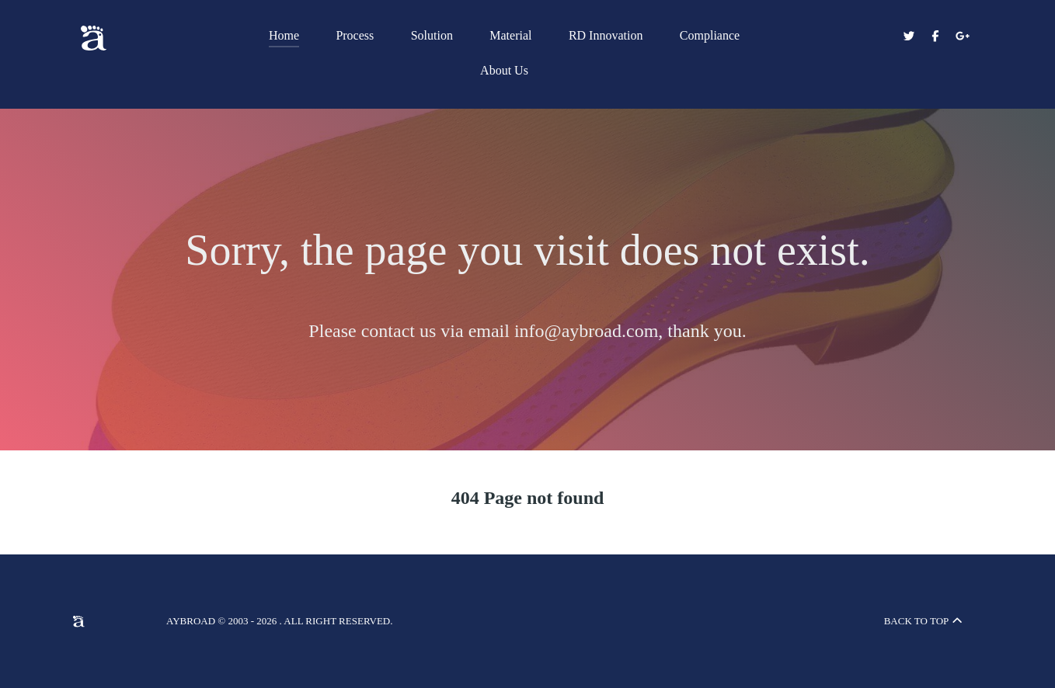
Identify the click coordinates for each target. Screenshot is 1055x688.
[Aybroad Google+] (962, 36)
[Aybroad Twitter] (910, 36)
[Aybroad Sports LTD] (131, 38)
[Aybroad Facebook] (937, 36)
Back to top (924, 621)
